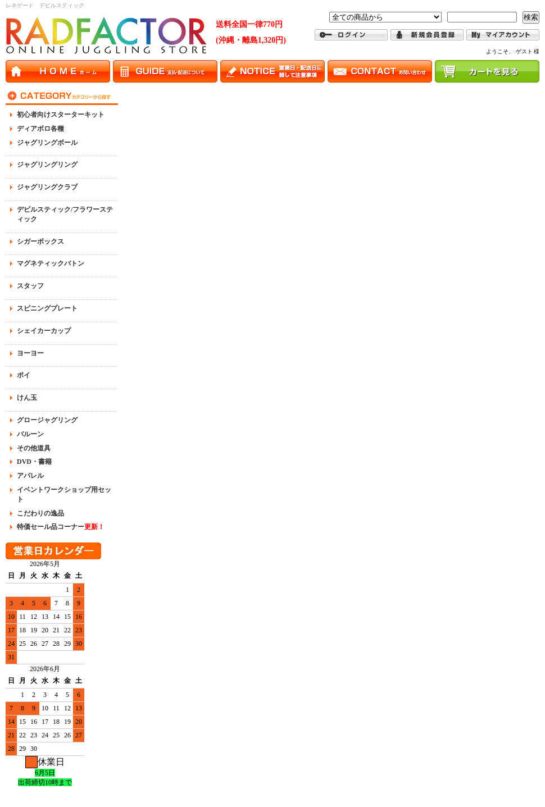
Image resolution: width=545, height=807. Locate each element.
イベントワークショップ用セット (64, 494)
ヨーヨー (30, 353)
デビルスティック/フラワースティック (65, 214)
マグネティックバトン (50, 263)
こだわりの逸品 (40, 513)
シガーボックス (40, 241)
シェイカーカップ (44, 331)
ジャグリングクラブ (47, 187)
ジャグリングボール (47, 143)
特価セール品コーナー (61, 527)
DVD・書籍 (34, 462)
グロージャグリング (47, 420)
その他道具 (34, 448)
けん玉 (27, 398)
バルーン (30, 434)
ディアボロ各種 (40, 129)
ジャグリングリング (47, 164)
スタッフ (30, 286)
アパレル (30, 476)
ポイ (23, 375)
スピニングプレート (47, 308)
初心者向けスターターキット (61, 114)
